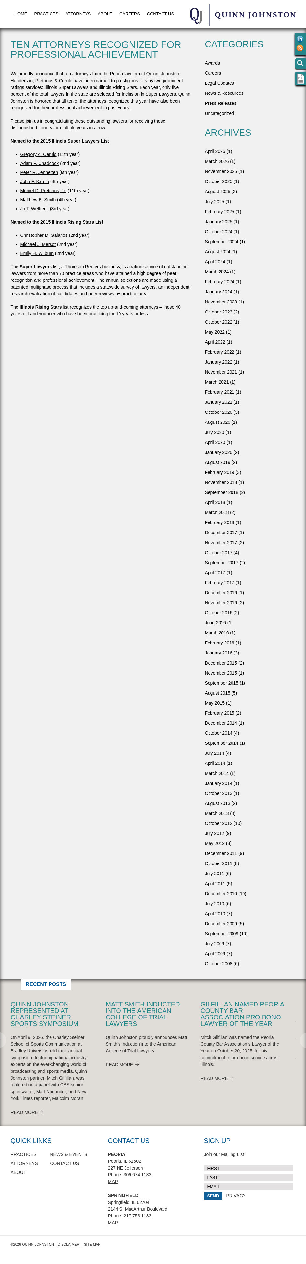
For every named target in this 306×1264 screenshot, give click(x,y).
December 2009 (221, 923)
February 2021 (219, 392)
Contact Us (160, 13)
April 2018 (215, 502)
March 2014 (217, 773)
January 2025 (218, 221)
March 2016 (217, 632)
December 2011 (221, 853)
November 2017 (221, 542)
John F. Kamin (34, 181)
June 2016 (215, 622)
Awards (212, 63)
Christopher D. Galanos (44, 235)
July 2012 (214, 833)
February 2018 (219, 522)
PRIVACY (235, 1195)
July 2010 (214, 903)
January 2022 (218, 362)
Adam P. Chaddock (39, 163)
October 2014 (218, 733)
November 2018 (221, 482)
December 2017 (221, 532)
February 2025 (219, 211)
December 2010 (221, 893)
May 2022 (215, 332)
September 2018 (222, 492)
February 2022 (219, 352)
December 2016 (221, 592)
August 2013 (218, 803)
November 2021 (221, 372)
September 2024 (222, 241)
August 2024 (218, 251)
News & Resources (224, 93)
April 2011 (215, 883)
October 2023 (218, 311)
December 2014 (221, 723)
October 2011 (218, 863)
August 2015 (218, 693)
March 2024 (217, 271)
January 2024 (218, 291)
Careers (129, 13)
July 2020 (214, 432)
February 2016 (219, 642)
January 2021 (218, 402)
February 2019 (219, 472)
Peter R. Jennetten (39, 172)
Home (21, 13)
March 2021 (217, 382)
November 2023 (221, 301)
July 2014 (214, 753)
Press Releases (221, 103)
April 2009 (215, 953)
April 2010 (215, 913)
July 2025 (214, 201)
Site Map (92, 1244)
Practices (46, 13)
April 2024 (215, 261)
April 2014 (215, 763)
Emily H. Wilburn (37, 253)
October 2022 (218, 321)
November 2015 (221, 673)
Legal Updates (219, 83)
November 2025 (221, 171)
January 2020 (218, 452)
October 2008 (218, 963)
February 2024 (219, 281)
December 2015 (221, 662)
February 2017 (219, 582)
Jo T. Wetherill (34, 208)
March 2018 (217, 512)
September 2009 (222, 933)
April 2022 (215, 342)
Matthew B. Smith (38, 199)
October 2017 (218, 552)
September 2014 (222, 743)
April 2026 (215, 151)
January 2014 (218, 783)
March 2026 (217, 161)
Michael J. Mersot (38, 244)
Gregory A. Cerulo (38, 154)
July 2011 (214, 873)
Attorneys (78, 13)
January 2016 (218, 652)
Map (113, 1181)
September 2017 (222, 562)
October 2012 (218, 823)
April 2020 (215, 442)
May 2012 (215, 843)
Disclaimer (68, 1244)
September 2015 (222, 683)
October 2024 (218, 231)
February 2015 (219, 713)
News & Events (68, 1154)
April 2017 (215, 572)
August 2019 (218, 462)
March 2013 (217, 813)
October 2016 (218, 612)
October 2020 (218, 412)
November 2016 (221, 602)
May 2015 (215, 703)
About (105, 13)
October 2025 (218, 181)
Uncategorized (219, 113)
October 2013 (218, 793)
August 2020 (218, 422)
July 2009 (214, 943)
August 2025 (218, 191)
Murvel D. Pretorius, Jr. (43, 190)
